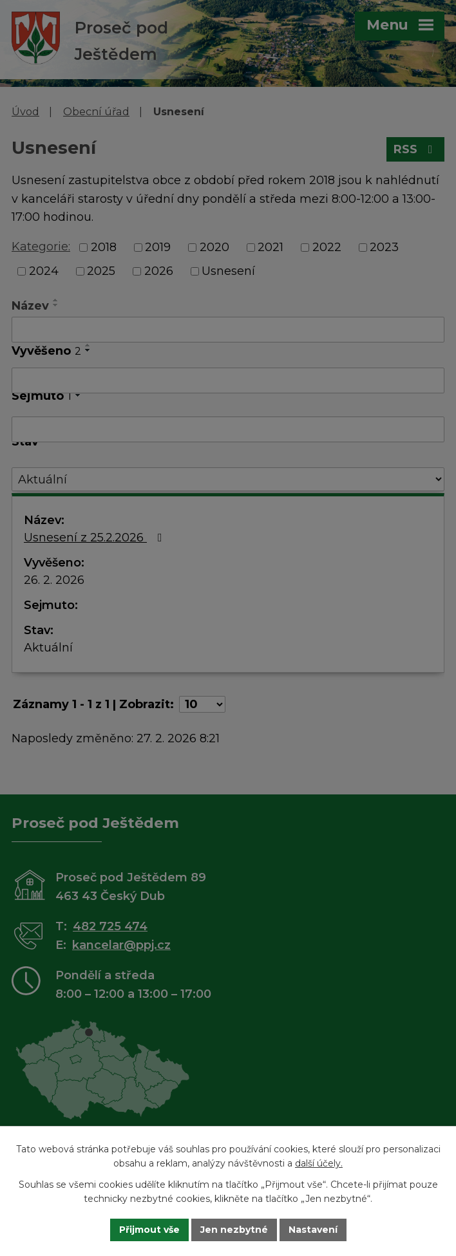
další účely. (319, 1164)
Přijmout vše (149, 1229)
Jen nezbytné (234, 1229)
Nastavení (313, 1229)
